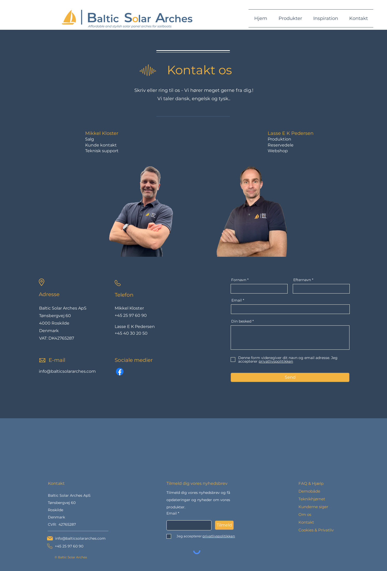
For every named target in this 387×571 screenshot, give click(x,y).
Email (236, 300)
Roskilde (55, 510)
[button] (290, 18)
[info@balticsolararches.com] (76, 538)
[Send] (290, 377)
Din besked (241, 321)
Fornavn (238, 280)
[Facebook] (120, 372)
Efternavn (302, 280)
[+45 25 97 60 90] (65, 546)
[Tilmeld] (224, 525)
